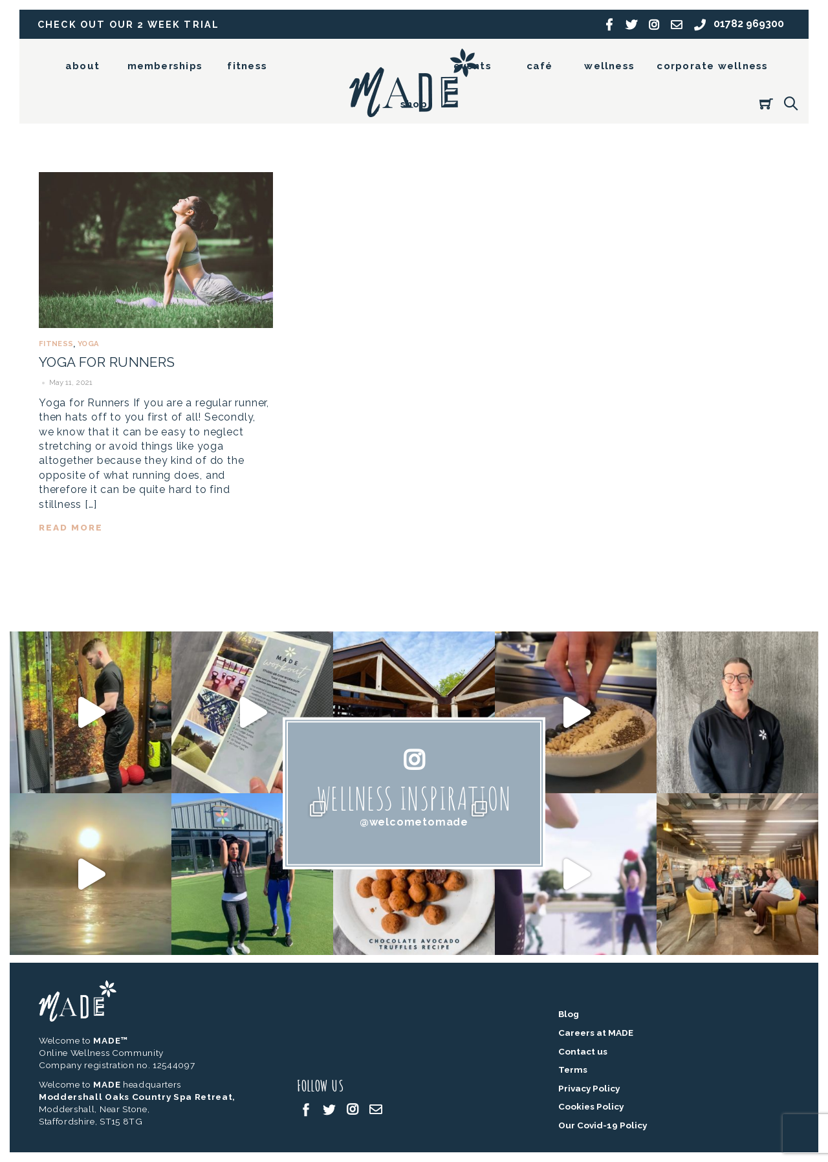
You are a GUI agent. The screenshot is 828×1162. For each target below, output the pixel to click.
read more (71, 527)
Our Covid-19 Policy (602, 1125)
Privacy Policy (589, 1088)
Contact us (582, 1051)
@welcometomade (414, 822)
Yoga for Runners (107, 362)
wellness (609, 66)
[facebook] (306, 1108)
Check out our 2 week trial (128, 24)
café (540, 66)
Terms (572, 1069)
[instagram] (352, 1108)
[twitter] (329, 1108)
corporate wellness (712, 66)
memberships (164, 66)
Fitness (56, 343)
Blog (568, 1014)
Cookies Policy (591, 1106)
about (82, 66)
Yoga (88, 343)
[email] (376, 1108)
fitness (247, 66)
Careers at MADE (595, 1032)
